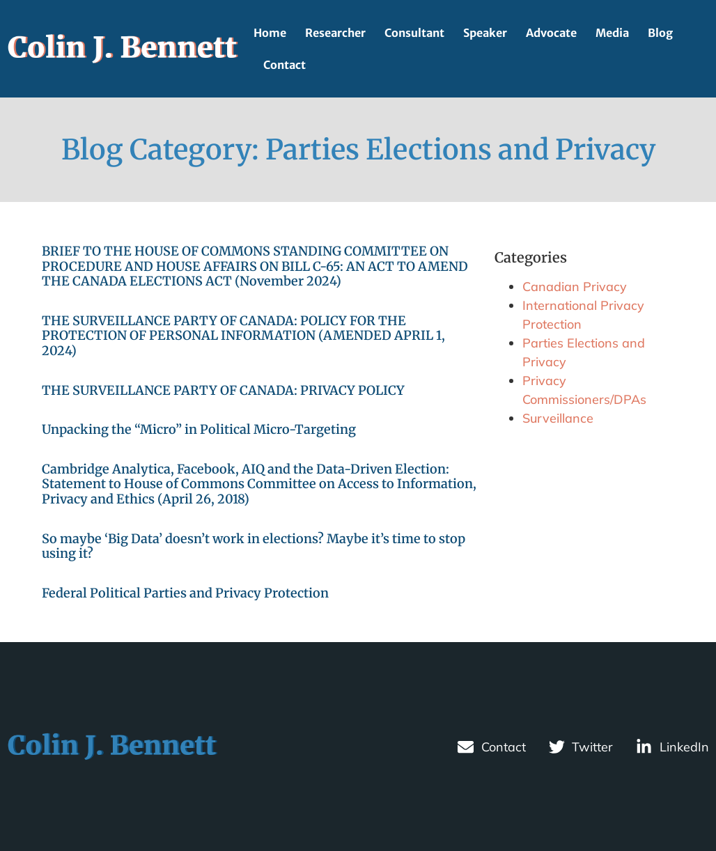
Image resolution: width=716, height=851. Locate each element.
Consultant (414, 33)
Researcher (335, 33)
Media (612, 33)
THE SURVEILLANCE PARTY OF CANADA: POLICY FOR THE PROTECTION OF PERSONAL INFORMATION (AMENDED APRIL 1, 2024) (243, 336)
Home (270, 33)
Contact (284, 65)
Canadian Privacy (574, 287)
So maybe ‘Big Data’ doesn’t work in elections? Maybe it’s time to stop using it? (253, 546)
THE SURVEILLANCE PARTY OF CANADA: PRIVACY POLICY (223, 390)
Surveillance (557, 418)
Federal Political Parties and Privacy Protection (185, 593)
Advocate (551, 33)
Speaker (485, 33)
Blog (660, 33)
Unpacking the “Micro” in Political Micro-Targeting (199, 429)
